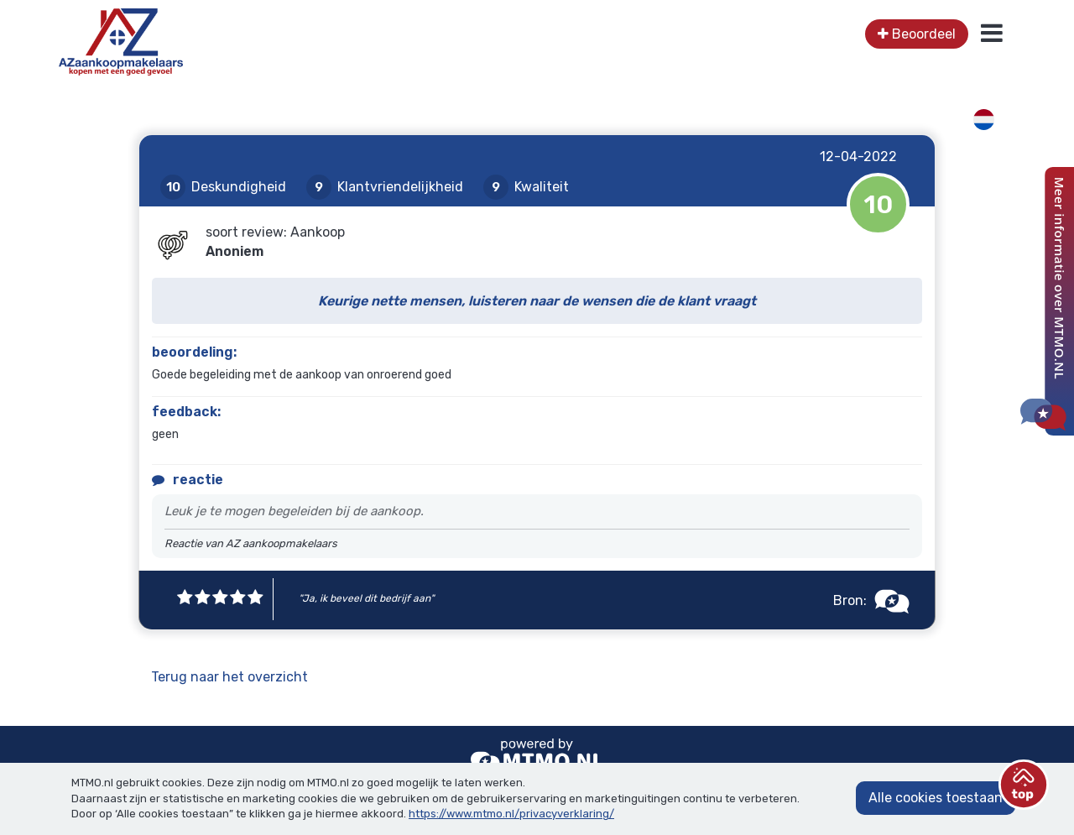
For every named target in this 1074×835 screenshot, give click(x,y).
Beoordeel (917, 34)
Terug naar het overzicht (229, 677)
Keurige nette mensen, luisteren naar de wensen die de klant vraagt (537, 301)
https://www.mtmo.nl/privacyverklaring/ (511, 813)
